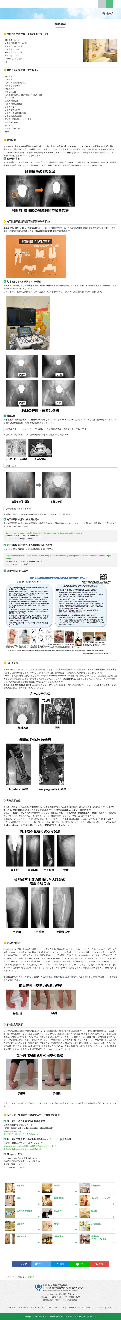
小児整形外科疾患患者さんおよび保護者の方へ (24, 1149)
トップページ (9, 1277)
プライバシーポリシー (55, 1307)
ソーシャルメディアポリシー (78, 1307)
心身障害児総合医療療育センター (15, 4)
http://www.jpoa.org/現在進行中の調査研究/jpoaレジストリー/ (29, 1146)
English (109, 4)
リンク (110, 1307)
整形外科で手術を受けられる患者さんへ (21, 1134)
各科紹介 (21, 1277)
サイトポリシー (37, 1307)
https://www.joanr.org (12, 1131)
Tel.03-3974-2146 (102, 4)
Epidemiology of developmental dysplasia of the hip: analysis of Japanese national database (45, 533)
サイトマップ (99, 1307)
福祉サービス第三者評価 (18, 1307)
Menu (117, 4)
